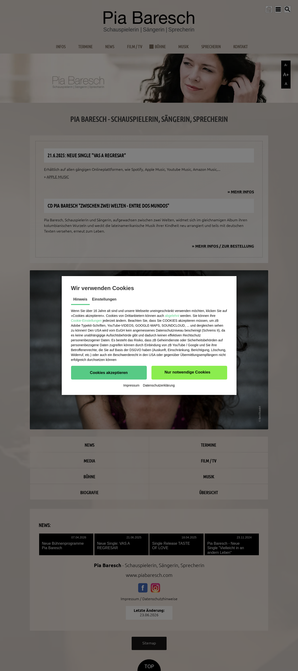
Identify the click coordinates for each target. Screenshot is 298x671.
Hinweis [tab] (80, 299)
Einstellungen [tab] (104, 299)
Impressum (131, 385)
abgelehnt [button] (172, 316)
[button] (109, 372)
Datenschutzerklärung (159, 385)
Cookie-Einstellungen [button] (86, 320)
